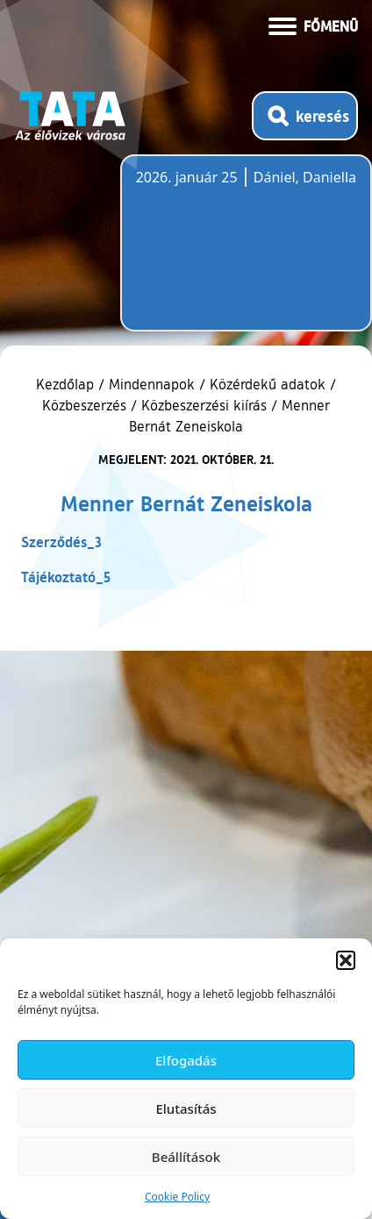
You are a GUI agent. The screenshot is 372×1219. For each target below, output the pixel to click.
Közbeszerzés (84, 405)
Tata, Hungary (234, 253)
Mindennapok (152, 384)
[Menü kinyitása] (313, 24)
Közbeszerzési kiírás (204, 405)
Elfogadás (186, 1060)
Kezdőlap (67, 384)
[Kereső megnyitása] (305, 115)
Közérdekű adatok (268, 384)
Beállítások (186, 1157)
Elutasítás (185, 1108)
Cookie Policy (177, 1196)
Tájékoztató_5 (66, 576)
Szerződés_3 (61, 541)
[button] (345, 960)
